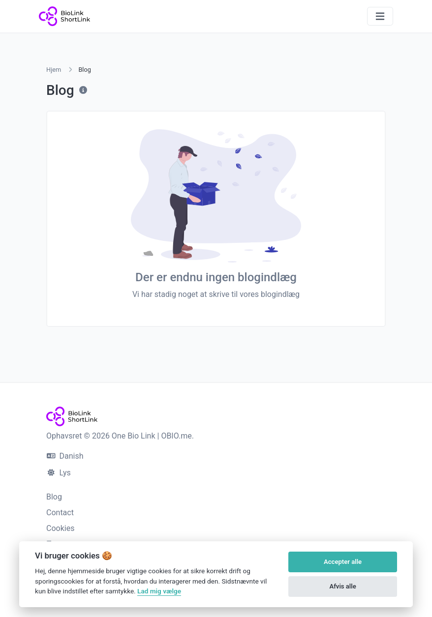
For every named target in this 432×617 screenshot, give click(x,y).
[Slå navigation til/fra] (380, 16)
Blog (54, 496)
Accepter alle (343, 561)
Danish (65, 456)
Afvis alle (342, 586)
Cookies (60, 528)
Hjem (53, 69)
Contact (60, 512)
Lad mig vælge (159, 591)
